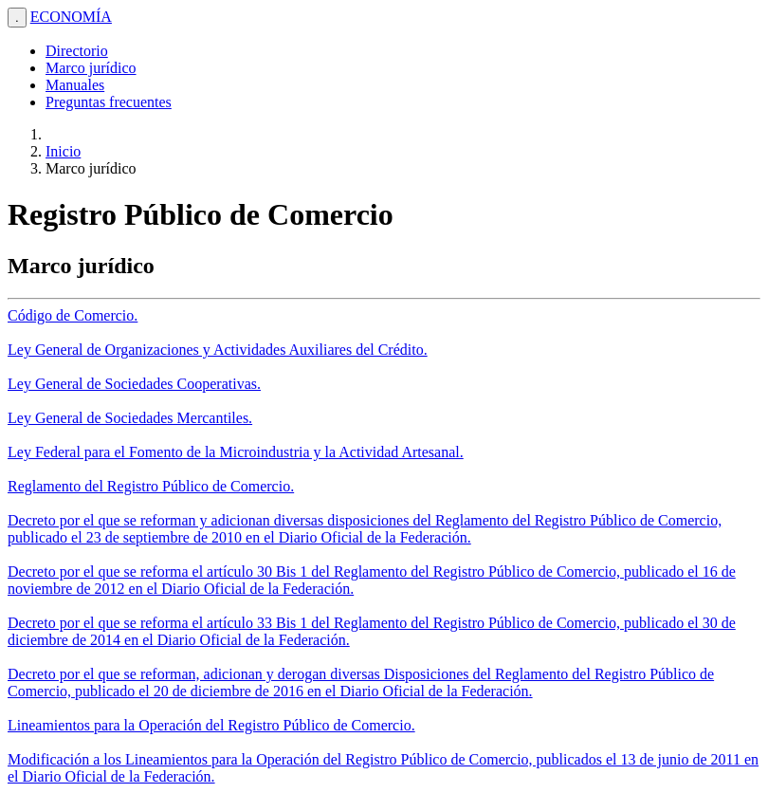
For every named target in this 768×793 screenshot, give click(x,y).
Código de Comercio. (72, 315)
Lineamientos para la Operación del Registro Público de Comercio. (211, 725)
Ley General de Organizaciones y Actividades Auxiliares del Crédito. (218, 349)
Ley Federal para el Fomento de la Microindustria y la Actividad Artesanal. (236, 452)
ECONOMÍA (71, 17)
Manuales (75, 85)
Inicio (63, 151)
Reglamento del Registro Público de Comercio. (151, 486)
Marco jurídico (91, 68)
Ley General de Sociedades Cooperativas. (134, 384)
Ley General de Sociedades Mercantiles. (130, 418)
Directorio (77, 51)
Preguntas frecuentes (109, 102)
